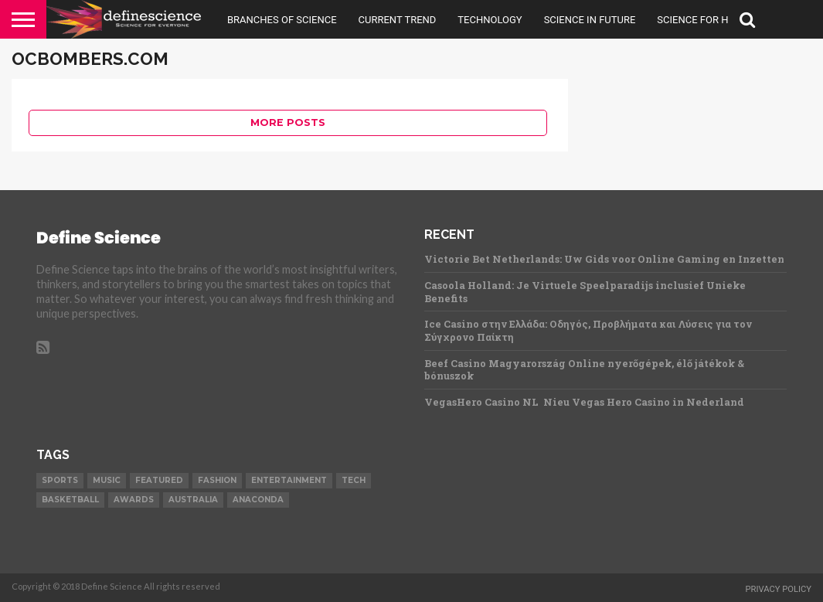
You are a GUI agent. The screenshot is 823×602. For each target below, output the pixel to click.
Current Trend (398, 20)
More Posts (287, 122)
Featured (159, 480)
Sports (60, 480)
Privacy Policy (778, 589)
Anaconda (258, 500)
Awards (134, 500)
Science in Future (590, 20)
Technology (489, 20)
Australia (193, 500)
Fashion (217, 480)
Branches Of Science (282, 20)
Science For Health (707, 20)
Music (107, 480)
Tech (354, 480)
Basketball (70, 500)
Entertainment (289, 480)
